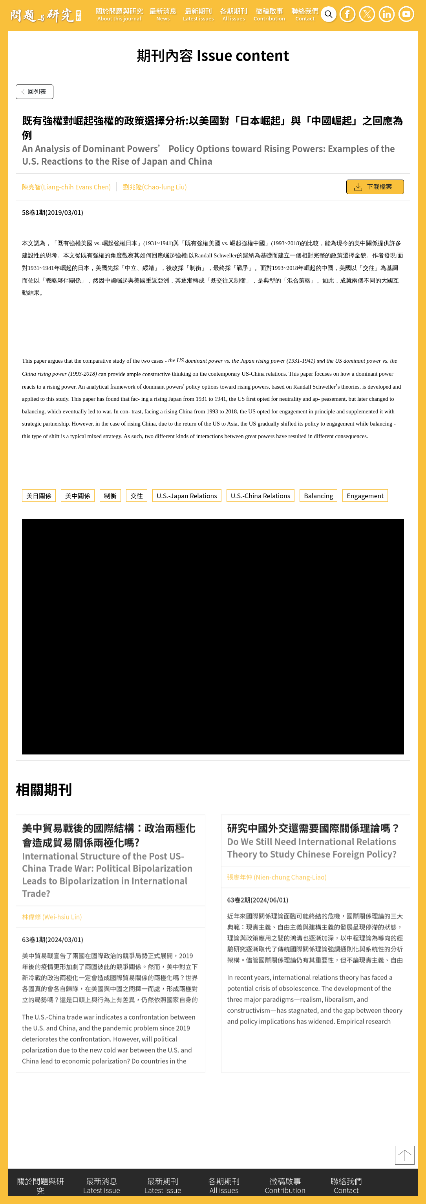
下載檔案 (372, 187)
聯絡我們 (304, 14)
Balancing (318, 495)
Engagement (365, 495)
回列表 (32, 92)
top (405, 1158)
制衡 (110, 495)
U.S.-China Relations (260, 495)
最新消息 (163, 14)
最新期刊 (198, 14)
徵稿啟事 (269, 14)
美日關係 (38, 495)
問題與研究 (46, 15)
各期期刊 (233, 14)
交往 (136, 495)
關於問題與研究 (119, 14)
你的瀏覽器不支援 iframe (213, 636)
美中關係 (77, 495)
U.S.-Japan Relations (187, 495)
